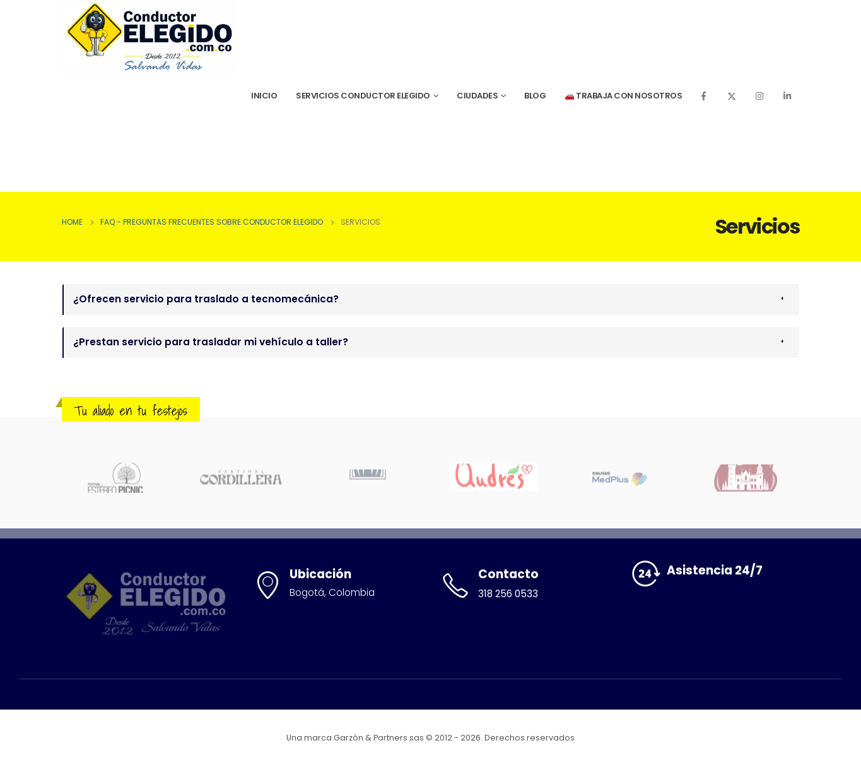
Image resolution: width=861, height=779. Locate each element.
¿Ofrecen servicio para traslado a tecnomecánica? (206, 299)
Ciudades (477, 96)
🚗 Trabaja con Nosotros (623, 96)
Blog (535, 96)
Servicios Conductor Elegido (363, 96)
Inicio (264, 96)
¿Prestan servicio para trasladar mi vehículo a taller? (210, 341)
